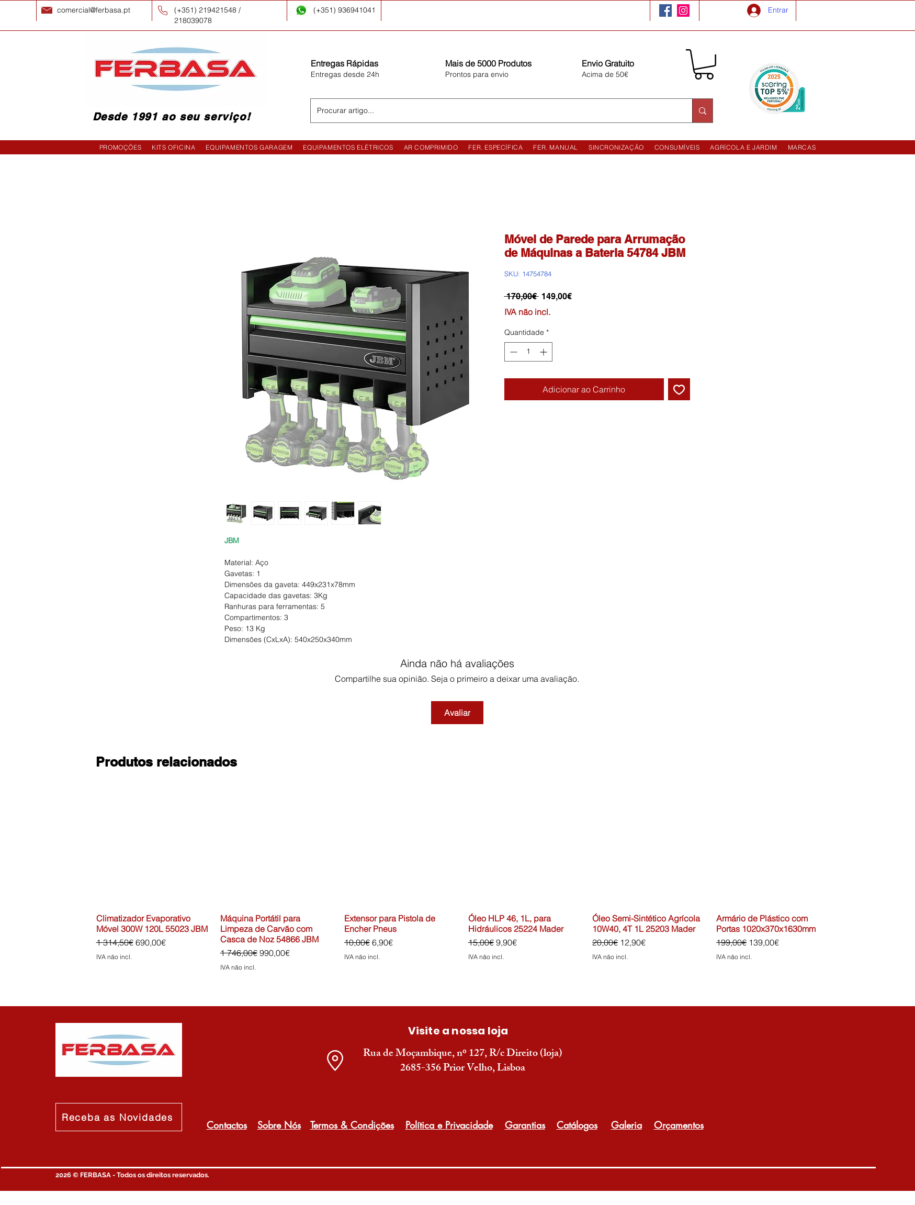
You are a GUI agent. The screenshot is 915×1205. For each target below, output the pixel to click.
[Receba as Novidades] (118, 1117)
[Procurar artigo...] (493, 110)
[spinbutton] (528, 352)
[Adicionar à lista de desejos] (679, 389)
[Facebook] (665, 10)
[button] (704, 64)
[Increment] (544, 352)
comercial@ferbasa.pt (93, 10)
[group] (463, 886)
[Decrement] (512, 352)
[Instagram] (683, 10)
